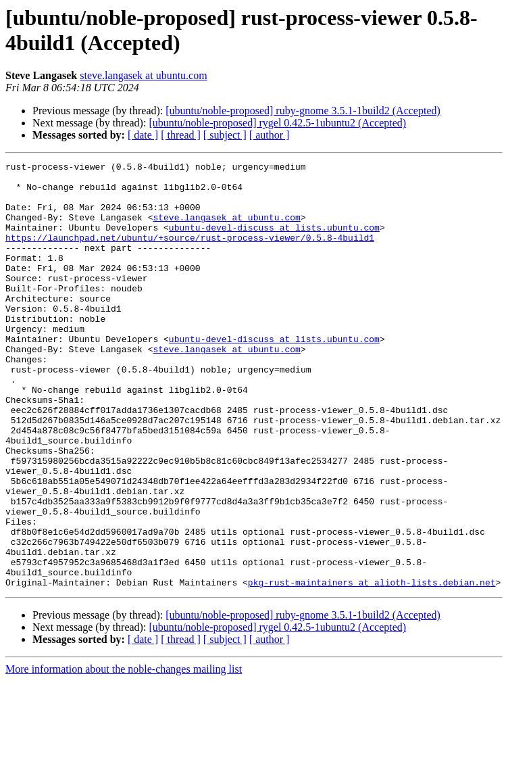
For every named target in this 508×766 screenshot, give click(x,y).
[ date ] (143, 135)
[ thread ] (181, 135)
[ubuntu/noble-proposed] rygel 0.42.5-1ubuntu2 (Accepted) (277, 122)
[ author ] (269, 135)
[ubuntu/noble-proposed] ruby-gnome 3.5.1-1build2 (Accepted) (303, 110)
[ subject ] (225, 135)
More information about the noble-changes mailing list (123, 754)
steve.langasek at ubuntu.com (143, 75)
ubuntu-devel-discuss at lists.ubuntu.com (274, 241)
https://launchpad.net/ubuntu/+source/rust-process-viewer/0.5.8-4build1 (189, 253)
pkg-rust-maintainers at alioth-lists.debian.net (372, 667)
